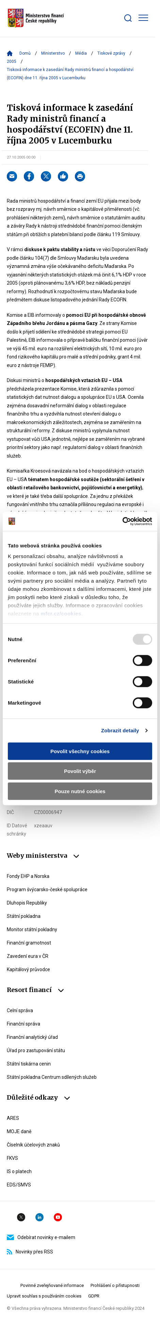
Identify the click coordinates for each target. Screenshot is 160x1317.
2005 (11, 61)
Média (81, 53)
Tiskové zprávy (111, 53)
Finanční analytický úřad (32, 1037)
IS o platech (19, 1171)
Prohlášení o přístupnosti (115, 1285)
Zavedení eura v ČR (27, 956)
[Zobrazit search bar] (128, 18)
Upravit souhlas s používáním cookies (44, 1296)
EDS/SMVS (19, 1184)
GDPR (93, 1296)
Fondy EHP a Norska (28, 876)
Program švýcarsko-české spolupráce (47, 889)
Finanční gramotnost (29, 943)
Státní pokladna (24, 916)
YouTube (58, 1217)
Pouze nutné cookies (79, 791)
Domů (25, 53)
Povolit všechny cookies (80, 751)
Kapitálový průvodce (28, 969)
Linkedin (39, 1217)
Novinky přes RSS (30, 1251)
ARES (13, 1118)
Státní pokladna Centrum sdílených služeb (52, 1077)
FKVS (12, 1158)
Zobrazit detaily (120, 730)
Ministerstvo (53, 53)
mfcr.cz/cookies (61, 613)
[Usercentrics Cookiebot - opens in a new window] (122, 521)
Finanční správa (23, 1024)
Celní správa (20, 1010)
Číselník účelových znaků (33, 1145)
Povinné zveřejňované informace (52, 1285)
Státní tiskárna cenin (29, 1064)
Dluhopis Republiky (27, 903)
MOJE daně (19, 1131)
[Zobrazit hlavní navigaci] (143, 18)
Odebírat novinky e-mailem (41, 1237)
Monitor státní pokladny (32, 929)
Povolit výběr (80, 771)
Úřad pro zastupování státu (36, 1050)
